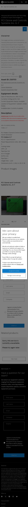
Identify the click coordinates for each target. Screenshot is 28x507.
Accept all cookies (14, 271)
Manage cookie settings (14, 275)
